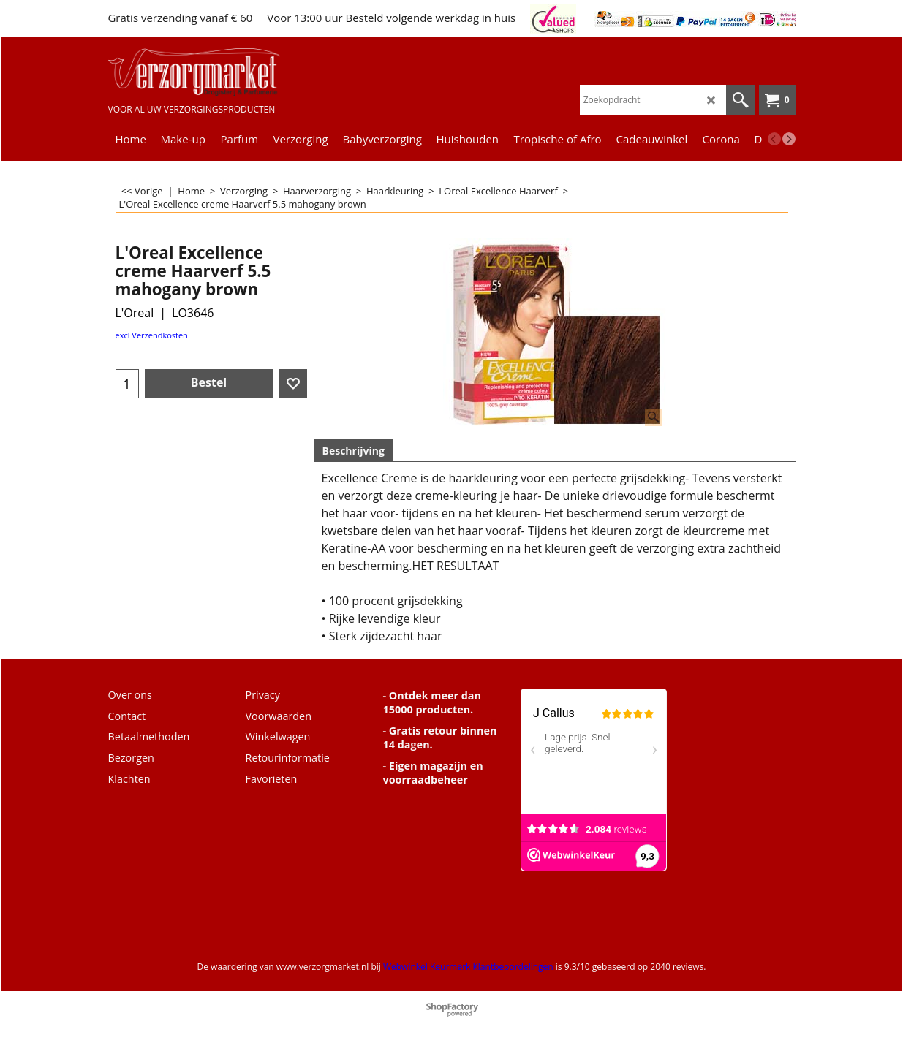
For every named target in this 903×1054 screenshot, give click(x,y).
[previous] (774, 138)
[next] (789, 138)
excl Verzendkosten (152, 335)
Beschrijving (353, 451)
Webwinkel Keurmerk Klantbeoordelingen (468, 966)
